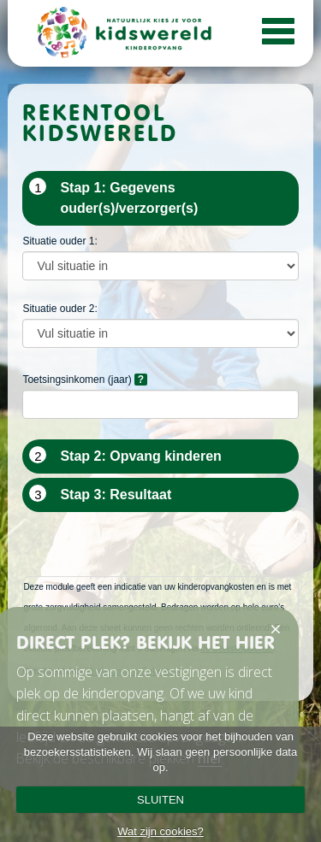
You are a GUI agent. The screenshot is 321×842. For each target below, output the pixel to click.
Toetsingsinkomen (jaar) (84, 380)
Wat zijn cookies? (160, 831)
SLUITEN (160, 799)
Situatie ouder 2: (59, 309)
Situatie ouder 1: (59, 241)
